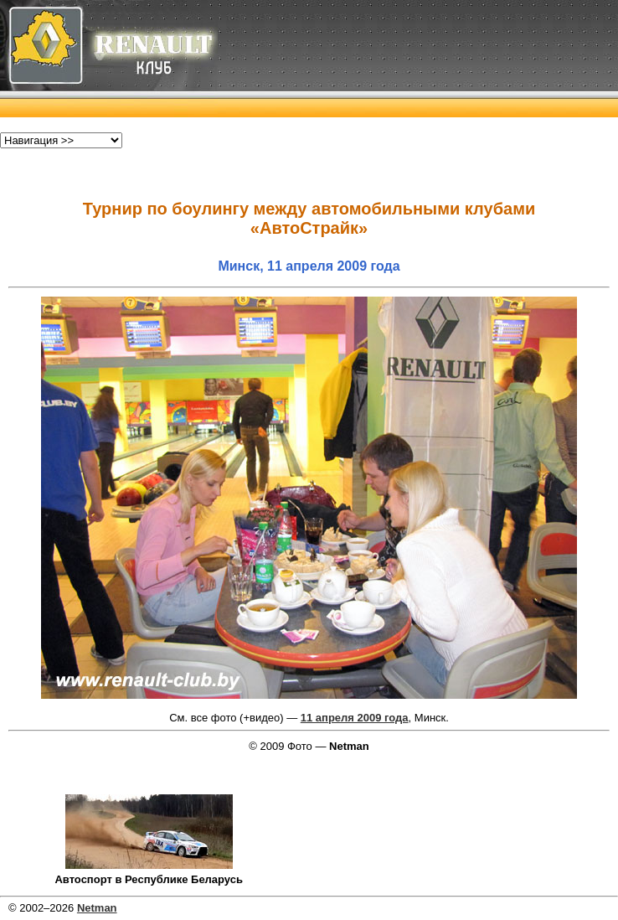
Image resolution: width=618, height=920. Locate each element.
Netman (97, 908)
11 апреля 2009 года (355, 717)
